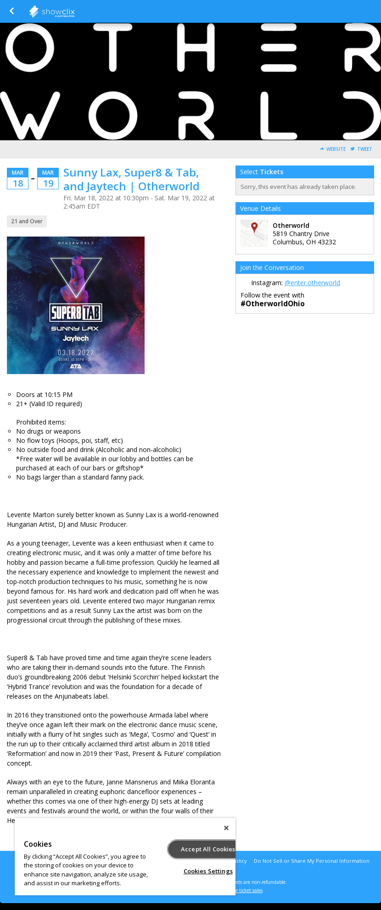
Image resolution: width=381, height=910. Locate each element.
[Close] (226, 828)
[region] (125, 856)
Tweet (364, 149)
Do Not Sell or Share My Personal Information (312, 860)
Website (336, 149)
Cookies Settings (208, 871)
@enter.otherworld (312, 282)
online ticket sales (243, 890)
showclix (74, 11)
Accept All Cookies (208, 849)
